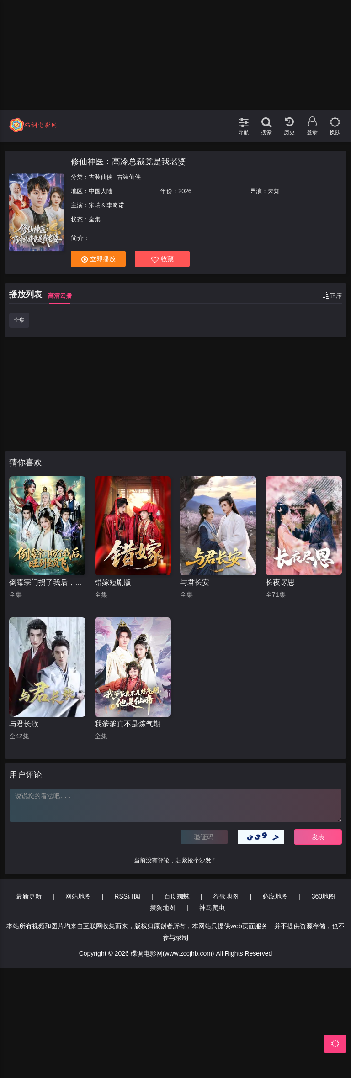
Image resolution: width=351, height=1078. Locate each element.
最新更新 (29, 896)
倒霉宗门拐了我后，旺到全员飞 (47, 582)
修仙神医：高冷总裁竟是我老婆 (128, 161)
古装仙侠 (100, 177)
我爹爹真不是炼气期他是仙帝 (133, 724)
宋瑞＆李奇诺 (106, 205)
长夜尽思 (280, 582)
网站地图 (78, 896)
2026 (184, 191)
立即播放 (98, 259)
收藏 (162, 259)
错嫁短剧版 (113, 582)
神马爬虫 (212, 907)
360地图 (323, 896)
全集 (19, 320)
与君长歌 (23, 724)
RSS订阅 (127, 896)
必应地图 (275, 896)
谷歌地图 (226, 896)
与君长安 (194, 582)
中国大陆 (100, 191)
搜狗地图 (163, 907)
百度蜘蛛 (177, 896)
